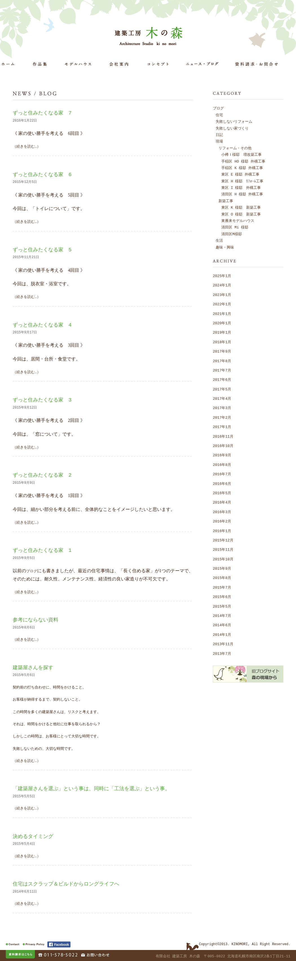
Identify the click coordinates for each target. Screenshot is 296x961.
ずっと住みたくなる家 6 (42, 174)
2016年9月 (222, 454)
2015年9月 (222, 568)
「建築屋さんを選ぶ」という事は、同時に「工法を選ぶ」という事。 (91, 788)
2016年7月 (222, 473)
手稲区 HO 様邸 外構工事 (243, 161)
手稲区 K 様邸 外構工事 (242, 167)
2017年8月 (222, 360)
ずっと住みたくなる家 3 (42, 399)
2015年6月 (222, 596)
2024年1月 (222, 285)
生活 (219, 240)
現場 (219, 141)
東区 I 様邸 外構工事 (241, 187)
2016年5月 (222, 492)
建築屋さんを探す (33, 667)
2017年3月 (222, 407)
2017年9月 (222, 351)
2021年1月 (222, 313)
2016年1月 (222, 530)
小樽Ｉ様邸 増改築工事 (241, 154)
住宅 (219, 114)
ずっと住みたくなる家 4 (42, 324)
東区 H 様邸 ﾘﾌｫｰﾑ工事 (242, 180)
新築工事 (225, 200)
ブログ (31, 570)
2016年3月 (222, 511)
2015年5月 (222, 606)
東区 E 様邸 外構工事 (240, 174)
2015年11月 (223, 549)
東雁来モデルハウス (237, 220)
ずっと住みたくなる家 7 (42, 112)
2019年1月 (222, 332)
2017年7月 (222, 370)
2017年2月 (222, 417)
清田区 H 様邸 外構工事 (242, 193)
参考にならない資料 (35, 619)
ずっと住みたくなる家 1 (42, 550)
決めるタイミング (33, 836)
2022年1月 (222, 303)
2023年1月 (222, 294)
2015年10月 (223, 559)
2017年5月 (222, 389)
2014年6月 (222, 624)
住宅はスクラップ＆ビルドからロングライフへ (66, 883)
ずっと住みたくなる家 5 (42, 249)
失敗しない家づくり (232, 128)
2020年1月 (222, 322)
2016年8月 (222, 464)
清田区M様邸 (231, 233)
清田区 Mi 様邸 (234, 227)
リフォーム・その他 (234, 147)
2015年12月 (223, 540)
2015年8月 (222, 577)
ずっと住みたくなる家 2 (42, 475)
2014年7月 (222, 615)
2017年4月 (222, 398)
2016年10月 (223, 445)
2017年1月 (222, 426)
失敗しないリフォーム (234, 121)
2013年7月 (222, 653)
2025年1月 (222, 275)
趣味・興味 (225, 247)
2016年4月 (222, 502)
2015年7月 (222, 587)
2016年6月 (222, 483)
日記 (219, 134)
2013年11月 (223, 643)
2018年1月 (222, 341)
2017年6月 (222, 379)
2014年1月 (222, 634)
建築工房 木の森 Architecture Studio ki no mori (150, 35)
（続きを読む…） (27, 146)
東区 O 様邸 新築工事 (241, 214)
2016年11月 (223, 436)
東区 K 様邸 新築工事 (241, 207)
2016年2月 (222, 521)
